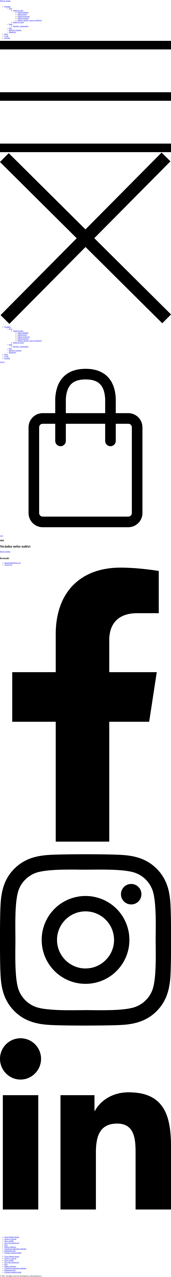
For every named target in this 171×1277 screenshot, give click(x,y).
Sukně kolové (22, 14)
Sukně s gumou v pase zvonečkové (29, 20)
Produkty (7, 7)
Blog (6, 34)
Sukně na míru (18, 10)
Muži (10, 24)
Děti (10, 28)
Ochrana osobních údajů (12, 1253)
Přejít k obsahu (5, 1)
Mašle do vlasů (18, 22)
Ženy (10, 9)
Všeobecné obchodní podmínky (15, 1249)
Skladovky (12, 32)
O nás (6, 36)
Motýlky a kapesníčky (21, 26)
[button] (85, 182)
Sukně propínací (23, 18)
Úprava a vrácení (10, 1239)
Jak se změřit (9, 1241)
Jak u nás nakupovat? (11, 1243)
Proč (6, 1245)
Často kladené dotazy (11, 1237)
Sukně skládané (22, 12)
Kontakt (7, 38)
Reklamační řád (9, 1251)
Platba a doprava (10, 1247)
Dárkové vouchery (15, 30)
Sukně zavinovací (23, 16)
